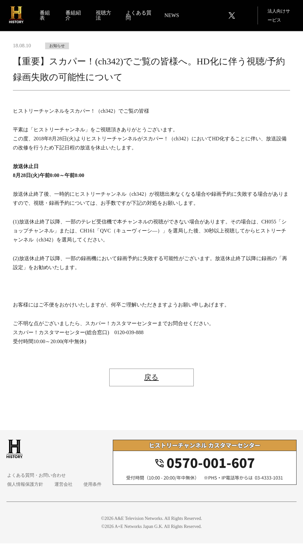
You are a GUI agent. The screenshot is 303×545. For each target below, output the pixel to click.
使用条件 (89, 486)
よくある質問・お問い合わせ (35, 477)
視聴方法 (104, 15)
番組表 (46, 15)
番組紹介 (74, 15)
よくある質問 (136, 15)
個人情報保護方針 (24, 486)
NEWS (171, 15)
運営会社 (61, 486)
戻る (152, 378)
